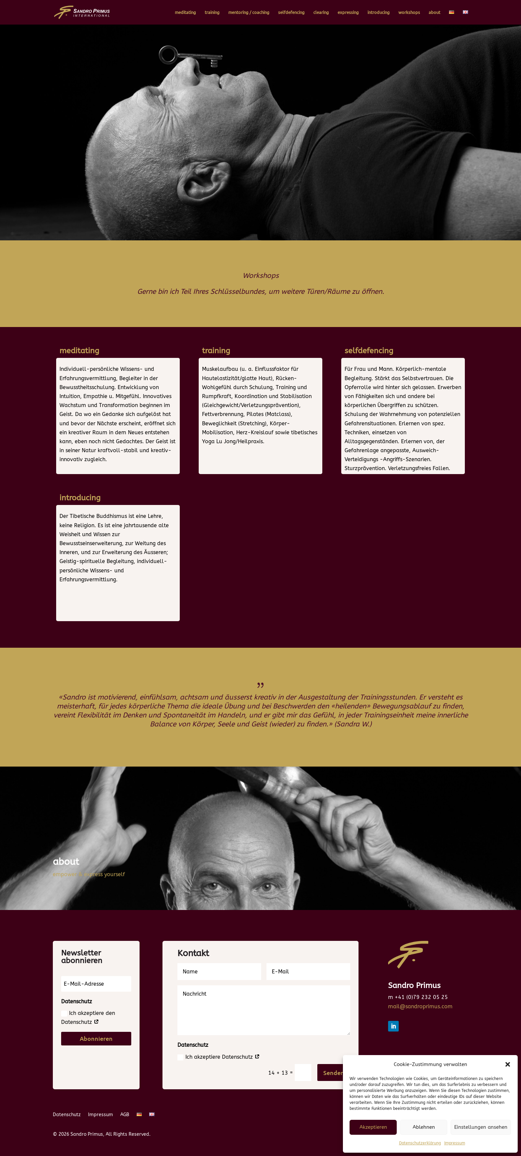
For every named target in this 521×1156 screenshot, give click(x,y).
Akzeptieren (373, 1127)
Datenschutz (67, 1115)
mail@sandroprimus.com (420, 1006)
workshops (409, 12)
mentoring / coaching (248, 12)
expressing (348, 12)
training (212, 12)
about (434, 12)
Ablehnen (424, 1127)
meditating (185, 12)
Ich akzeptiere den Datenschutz (88, 1017)
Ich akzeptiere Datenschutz (218, 1057)
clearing (321, 12)
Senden (333, 1072)
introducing (378, 12)
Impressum (454, 1143)
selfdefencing (291, 12)
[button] (507, 1064)
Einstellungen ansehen (480, 1127)
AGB (124, 1115)
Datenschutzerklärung (420, 1143)
